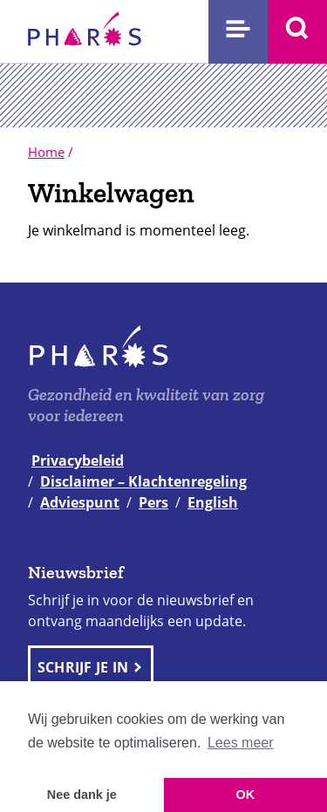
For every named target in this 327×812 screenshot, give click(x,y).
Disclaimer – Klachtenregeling (143, 481)
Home (46, 151)
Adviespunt (79, 502)
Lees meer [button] (241, 742)
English (212, 502)
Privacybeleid (77, 460)
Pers (153, 502)
